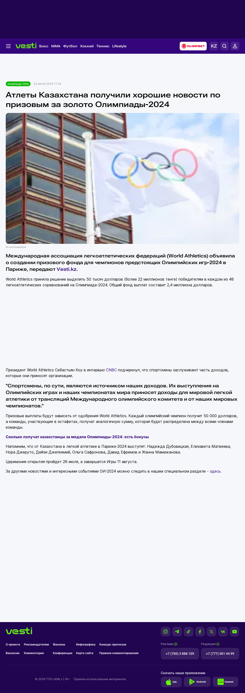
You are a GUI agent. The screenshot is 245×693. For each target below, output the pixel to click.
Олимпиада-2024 (18, 83)
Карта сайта (84, 653)
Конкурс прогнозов (112, 644)
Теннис (102, 46)
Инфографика (85, 644)
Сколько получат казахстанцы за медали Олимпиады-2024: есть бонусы (77, 436)
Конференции (62, 653)
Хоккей (87, 46)
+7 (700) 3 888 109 (180, 654)
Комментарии (34, 653)
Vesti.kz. (68, 269)
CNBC (111, 370)
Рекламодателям (36, 644)
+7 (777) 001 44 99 (220, 654)
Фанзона (59, 644)
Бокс (43, 46)
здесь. (216, 471)
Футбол (70, 46)
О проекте (13, 644)
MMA (55, 46)
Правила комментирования (119, 653)
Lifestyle (119, 46)
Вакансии (12, 653)
